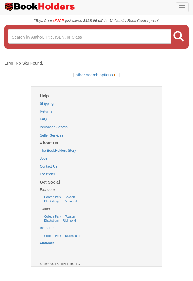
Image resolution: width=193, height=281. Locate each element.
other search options (97, 75)
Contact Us (48, 166)
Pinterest (47, 243)
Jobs (43, 158)
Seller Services (51, 135)
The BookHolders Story (58, 151)
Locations (47, 174)
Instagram (47, 228)
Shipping (47, 103)
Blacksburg (51, 201)
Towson (69, 197)
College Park (53, 197)
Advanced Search (54, 127)
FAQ (43, 119)
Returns (46, 111)
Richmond (70, 201)
